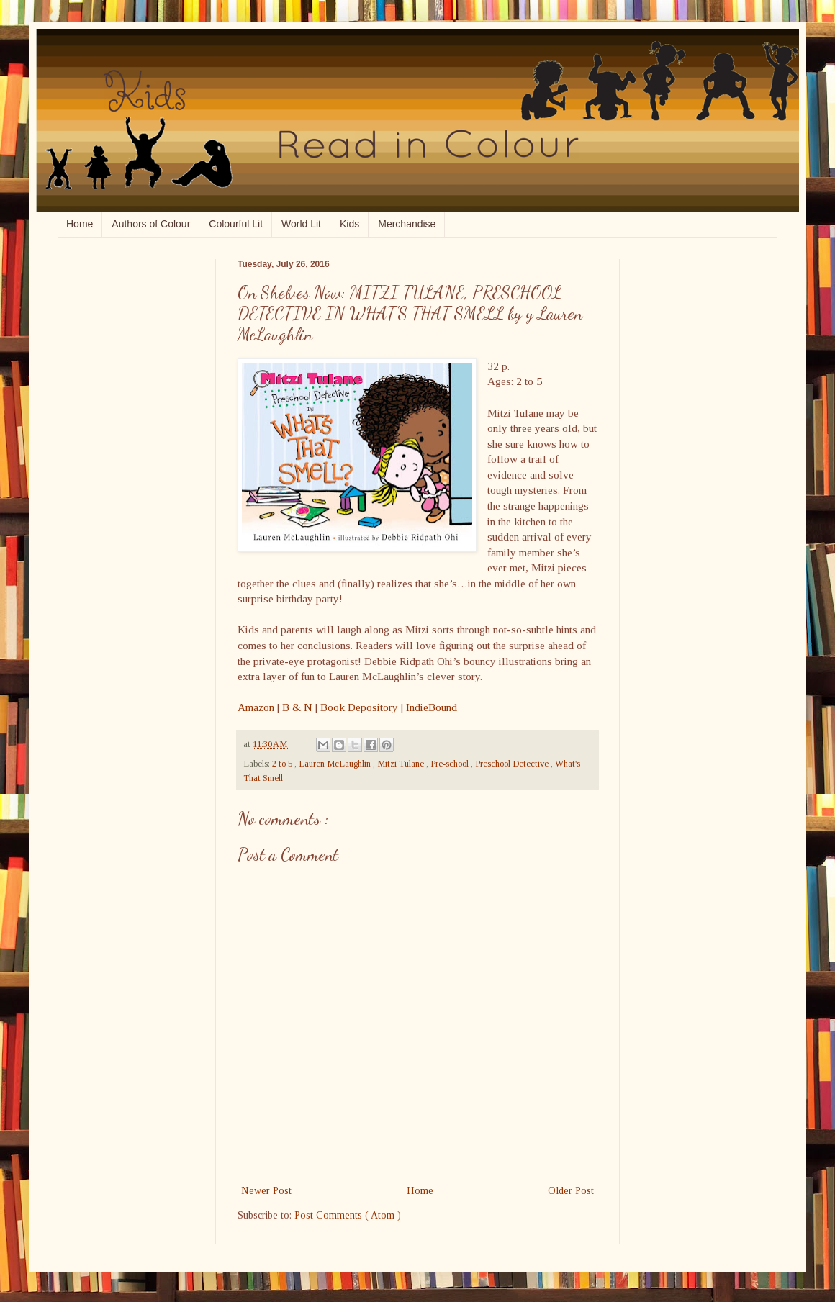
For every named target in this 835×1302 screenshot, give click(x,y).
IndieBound (431, 707)
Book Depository (359, 707)
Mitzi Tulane (401, 764)
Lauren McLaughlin (336, 764)
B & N (297, 707)
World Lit (301, 224)
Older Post (571, 1190)
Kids (349, 224)
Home (79, 224)
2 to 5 (283, 764)
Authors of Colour (151, 224)
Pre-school (450, 764)
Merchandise (406, 224)
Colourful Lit (236, 224)
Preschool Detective (513, 764)
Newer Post (266, 1190)
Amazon (256, 707)
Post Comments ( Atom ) (347, 1215)
